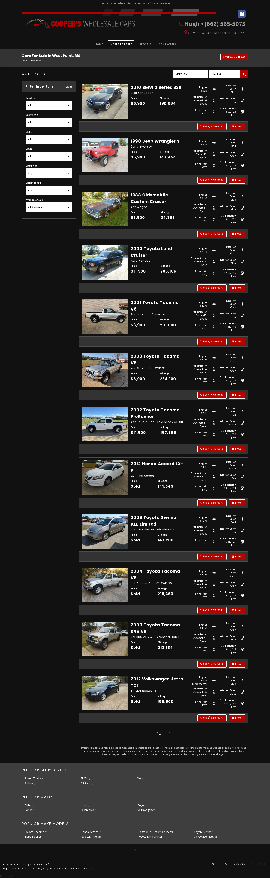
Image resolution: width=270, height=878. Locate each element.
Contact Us (167, 44)
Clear (68, 86)
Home (99, 44)
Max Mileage (33, 182)
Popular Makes (38, 797)
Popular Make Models (45, 824)
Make (29, 132)
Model (29, 149)
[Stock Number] (224, 74)
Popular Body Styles (44, 770)
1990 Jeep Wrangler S (155, 141)
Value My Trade (234, 57)
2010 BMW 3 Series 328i (157, 87)
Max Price (31, 165)
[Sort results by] (190, 74)
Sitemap (216, 864)
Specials (145, 44)
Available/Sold (34, 199)
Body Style (32, 115)
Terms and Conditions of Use (77, 868)
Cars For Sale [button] (122, 44)
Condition (31, 98)
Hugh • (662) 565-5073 (215, 24)
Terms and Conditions (236, 864)
